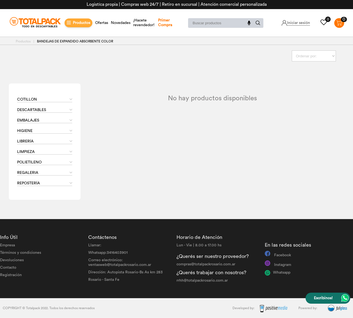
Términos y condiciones (20, 253)
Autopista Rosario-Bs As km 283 (135, 272)
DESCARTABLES (31, 110)
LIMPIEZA (26, 152)
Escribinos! (323, 298)
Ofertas (101, 23)
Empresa (7, 245)
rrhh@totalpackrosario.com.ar (202, 280)
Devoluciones (12, 260)
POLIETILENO (29, 162)
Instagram (282, 265)
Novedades (120, 23)
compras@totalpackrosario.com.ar (205, 264)
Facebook (282, 255)
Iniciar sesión (298, 23)
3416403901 (117, 253)
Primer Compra (165, 22)
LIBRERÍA (25, 141)
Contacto (8, 268)
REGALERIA (27, 173)
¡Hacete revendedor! (143, 22)
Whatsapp (281, 272)
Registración (11, 275)
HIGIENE (25, 131)
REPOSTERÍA (28, 183)
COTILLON (27, 99)
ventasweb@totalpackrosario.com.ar (119, 265)
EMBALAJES (28, 120)
